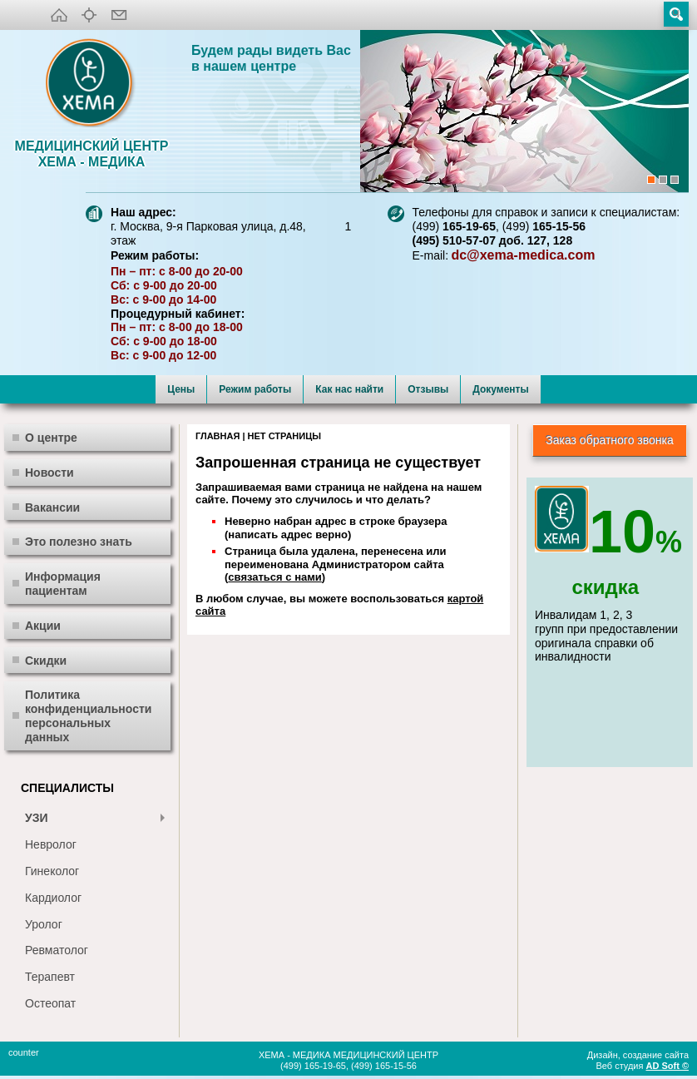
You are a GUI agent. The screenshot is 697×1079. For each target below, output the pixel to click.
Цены (181, 389)
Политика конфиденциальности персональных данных (88, 715)
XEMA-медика (91, 84)
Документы (500, 389)
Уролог (43, 924)
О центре (51, 437)
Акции (43, 625)
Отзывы (428, 389)
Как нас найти (349, 389)
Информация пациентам (63, 583)
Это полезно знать (78, 541)
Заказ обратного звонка (610, 440)
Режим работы (255, 389)
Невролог (51, 844)
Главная (217, 436)
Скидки (46, 660)
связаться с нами (274, 577)
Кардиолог (53, 897)
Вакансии (52, 507)
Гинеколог (52, 871)
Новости (49, 472)
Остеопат (50, 1003)
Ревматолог (56, 950)
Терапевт (50, 976)
